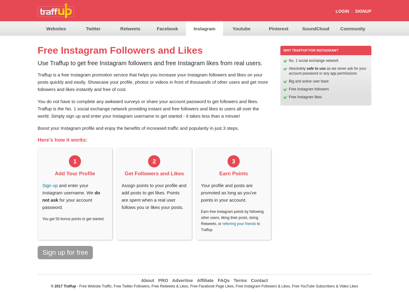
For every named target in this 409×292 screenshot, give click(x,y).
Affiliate (205, 280)
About (147, 280)
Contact (259, 280)
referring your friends (239, 224)
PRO (163, 280)
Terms (240, 280)
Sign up (50, 185)
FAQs (223, 280)
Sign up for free (65, 252)
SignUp (363, 11)
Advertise (182, 280)
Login (342, 11)
